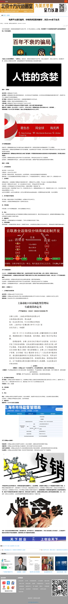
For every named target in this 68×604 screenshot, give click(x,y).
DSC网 (26, 580)
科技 (8, 545)
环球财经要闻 (35, 589)
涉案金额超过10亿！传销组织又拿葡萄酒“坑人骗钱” (15, 549)
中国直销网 (46, 586)
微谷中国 (47, 583)
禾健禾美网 (21, 591)
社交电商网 (40, 580)
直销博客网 (28, 589)
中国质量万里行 (40, 583)
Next (66, 565)
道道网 (33, 583)
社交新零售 (12, 545)
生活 (4, 545)
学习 (6, 545)
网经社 (41, 586)
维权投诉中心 (28, 586)
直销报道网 (21, 586)
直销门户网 (21, 583)
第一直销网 (35, 586)
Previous (2, 565)
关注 (16, 545)
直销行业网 (21, 589)
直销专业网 (28, 583)
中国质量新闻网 (33, 580)
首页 (4, 15)
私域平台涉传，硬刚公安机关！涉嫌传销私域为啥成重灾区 (55, 549)
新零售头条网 (43, 589)
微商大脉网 (47, 580)
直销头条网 (21, 580)
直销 (18, 545)
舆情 (8, 15)
